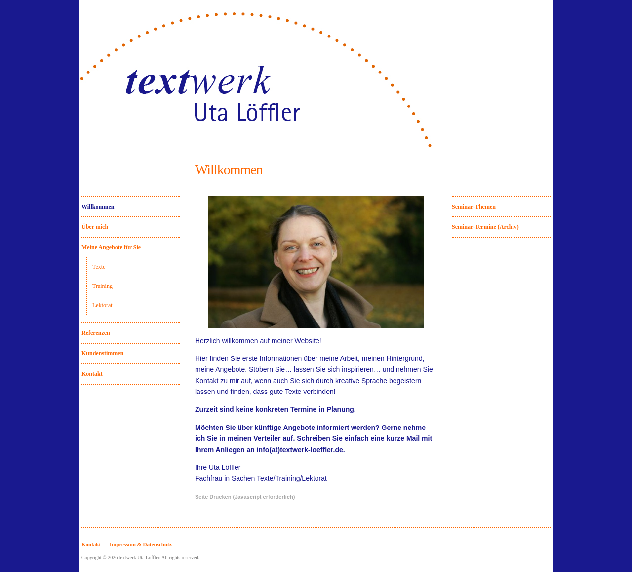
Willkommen (97, 206)
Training (102, 286)
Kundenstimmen (102, 353)
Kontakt (92, 373)
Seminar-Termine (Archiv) (485, 226)
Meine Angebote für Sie (111, 247)
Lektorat (102, 305)
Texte (98, 266)
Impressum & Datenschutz (141, 544)
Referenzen (95, 332)
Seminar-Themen (474, 206)
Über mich (94, 226)
